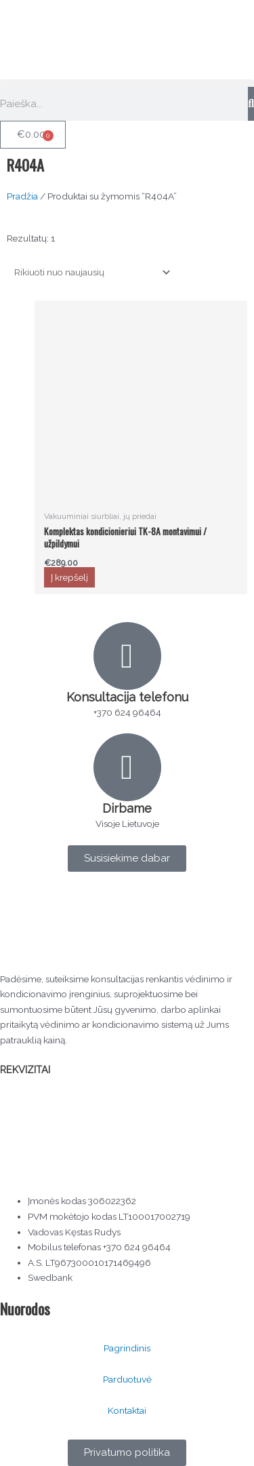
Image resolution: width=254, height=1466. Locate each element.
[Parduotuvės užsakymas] (90, 272)
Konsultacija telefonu (127, 697)
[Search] (251, 104)
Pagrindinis (127, 1348)
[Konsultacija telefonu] (127, 656)
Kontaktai (127, 1410)
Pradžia (22, 196)
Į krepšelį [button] (69, 577)
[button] (127, 83)
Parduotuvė (127, 1379)
